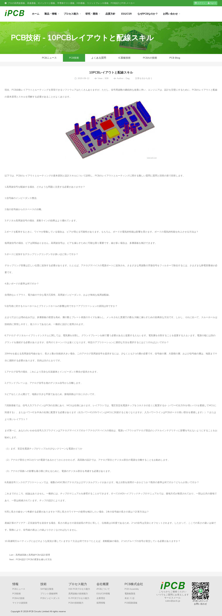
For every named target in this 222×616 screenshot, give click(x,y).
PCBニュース (49, 58)
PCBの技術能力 (75, 602)
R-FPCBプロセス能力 (78, 598)
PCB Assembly (132, 589)
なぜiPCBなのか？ (148, 14)
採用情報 (101, 602)
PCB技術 (74, 58)
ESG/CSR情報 (103, 593)
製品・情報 (50, 14)
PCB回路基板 (131, 602)
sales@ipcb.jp (172, 600)
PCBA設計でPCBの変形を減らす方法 (34, 559)
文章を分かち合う (143, 78)
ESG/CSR (126, 14)
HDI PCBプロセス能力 (79, 589)
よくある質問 (98, 58)
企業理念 (101, 598)
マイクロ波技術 (19, 602)
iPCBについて (103, 589)
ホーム (35, 14)
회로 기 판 (129, 598)
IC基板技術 (124, 58)
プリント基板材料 (49, 593)
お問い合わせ (170, 14)
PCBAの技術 (150, 58)
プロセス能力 (71, 14)
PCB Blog (174, 58)
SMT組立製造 (46, 589)
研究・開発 (91, 14)
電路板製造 (130, 593)
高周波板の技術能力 (78, 593)
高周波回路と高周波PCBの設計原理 (33, 554)
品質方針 (110, 14)
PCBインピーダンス (50, 598)
